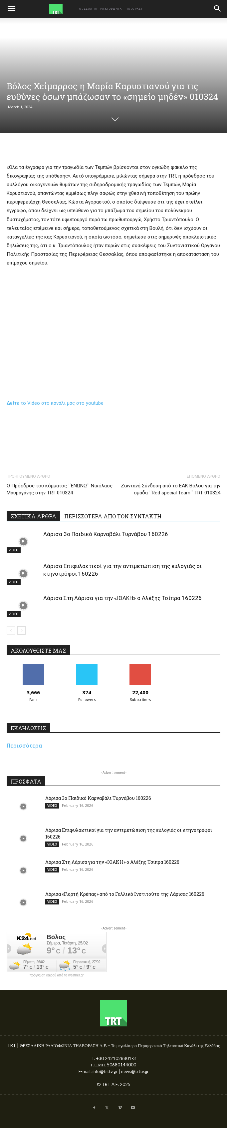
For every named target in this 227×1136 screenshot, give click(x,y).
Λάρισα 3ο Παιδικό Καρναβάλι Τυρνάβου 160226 (105, 534)
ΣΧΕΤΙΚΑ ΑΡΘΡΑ (33, 516)
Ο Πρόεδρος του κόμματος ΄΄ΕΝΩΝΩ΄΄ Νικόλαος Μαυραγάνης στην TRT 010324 (60, 489)
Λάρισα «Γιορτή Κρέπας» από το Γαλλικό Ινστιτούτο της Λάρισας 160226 (124, 894)
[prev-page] (11, 630)
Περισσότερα (24, 745)
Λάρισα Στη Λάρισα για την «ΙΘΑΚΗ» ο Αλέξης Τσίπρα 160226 (122, 598)
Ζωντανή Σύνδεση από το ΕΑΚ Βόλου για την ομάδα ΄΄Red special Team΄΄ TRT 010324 (170, 489)
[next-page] (21, 630)
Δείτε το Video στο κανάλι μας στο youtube (55, 403)
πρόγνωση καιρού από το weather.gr (57, 975)
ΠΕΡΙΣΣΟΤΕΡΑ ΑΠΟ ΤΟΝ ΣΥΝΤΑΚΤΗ (112, 516)
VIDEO (14, 550)
